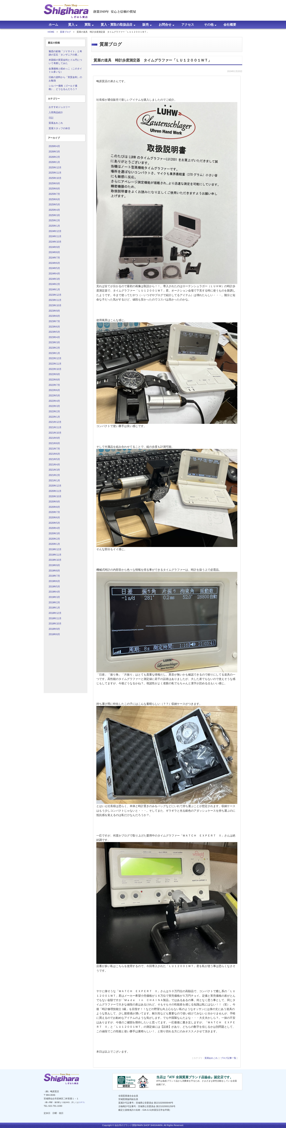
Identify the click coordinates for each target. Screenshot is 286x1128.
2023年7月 (54, 321)
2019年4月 (54, 591)
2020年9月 (54, 501)
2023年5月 (54, 332)
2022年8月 (54, 379)
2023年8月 (54, 316)
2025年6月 (54, 199)
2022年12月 (55, 358)
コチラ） (82, 1102)
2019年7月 (54, 575)
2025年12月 (55, 167)
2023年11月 (55, 300)
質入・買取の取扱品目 (116, 24)
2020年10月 (55, 496)
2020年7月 (54, 512)
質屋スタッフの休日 (59, 128)
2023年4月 (54, 337)
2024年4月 (54, 273)
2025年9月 (54, 183)
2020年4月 (54, 528)
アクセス (187, 24)
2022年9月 (54, 374)
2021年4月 (54, 464)
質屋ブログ (65, 32)
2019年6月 (54, 581)
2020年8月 (54, 507)
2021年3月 (54, 469)
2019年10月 (55, 560)
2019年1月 (54, 607)
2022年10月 (55, 369)
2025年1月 (54, 225)
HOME (51, 32)
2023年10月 (55, 305)
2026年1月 (54, 162)
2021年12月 (55, 422)
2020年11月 (55, 491)
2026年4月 (54, 146)
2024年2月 (54, 284)
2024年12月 (55, 231)
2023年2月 (54, 347)
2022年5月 (54, 395)
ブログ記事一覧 (228, 1058)
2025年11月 (55, 172)
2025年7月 (54, 194)
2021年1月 (54, 480)
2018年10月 (55, 623)
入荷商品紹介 (56, 112)
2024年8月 (54, 252)
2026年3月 (54, 151)
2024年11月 (55, 236)
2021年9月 (54, 438)
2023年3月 (54, 342)
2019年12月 (55, 549)
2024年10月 (55, 241)
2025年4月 (54, 210)
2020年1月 (54, 544)
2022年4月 (54, 401)
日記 (51, 117)
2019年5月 (54, 586)
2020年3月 (54, 533)
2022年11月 (55, 363)
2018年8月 (54, 634)
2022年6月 (54, 390)
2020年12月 (55, 485)
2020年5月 (54, 523)
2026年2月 (54, 157)
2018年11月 (55, 618)
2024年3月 (54, 279)
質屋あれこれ (56, 123)
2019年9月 (54, 565)
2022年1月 (54, 416)
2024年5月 (54, 268)
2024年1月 (54, 289)
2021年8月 (54, 443)
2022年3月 (54, 406)
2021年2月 (54, 475)
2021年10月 (55, 432)
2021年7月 (54, 448)
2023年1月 (54, 353)
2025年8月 (54, 188)
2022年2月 (54, 411)
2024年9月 (54, 247)
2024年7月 (54, 257)
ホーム (53, 24)
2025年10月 (55, 178)
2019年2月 (54, 602)
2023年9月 (54, 310)
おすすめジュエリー (59, 107)
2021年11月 (55, 427)
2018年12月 (55, 613)
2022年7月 (54, 385)
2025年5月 (54, 204)
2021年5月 (54, 459)
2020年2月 (54, 538)
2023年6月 (54, 326)
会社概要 (229, 24)
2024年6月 (54, 263)
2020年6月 (54, 517)
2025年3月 (54, 215)
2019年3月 (54, 597)
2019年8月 (54, 570)
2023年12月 (55, 294)
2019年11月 (55, 554)
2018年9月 (54, 629)
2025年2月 (54, 220)
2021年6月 (54, 453)
